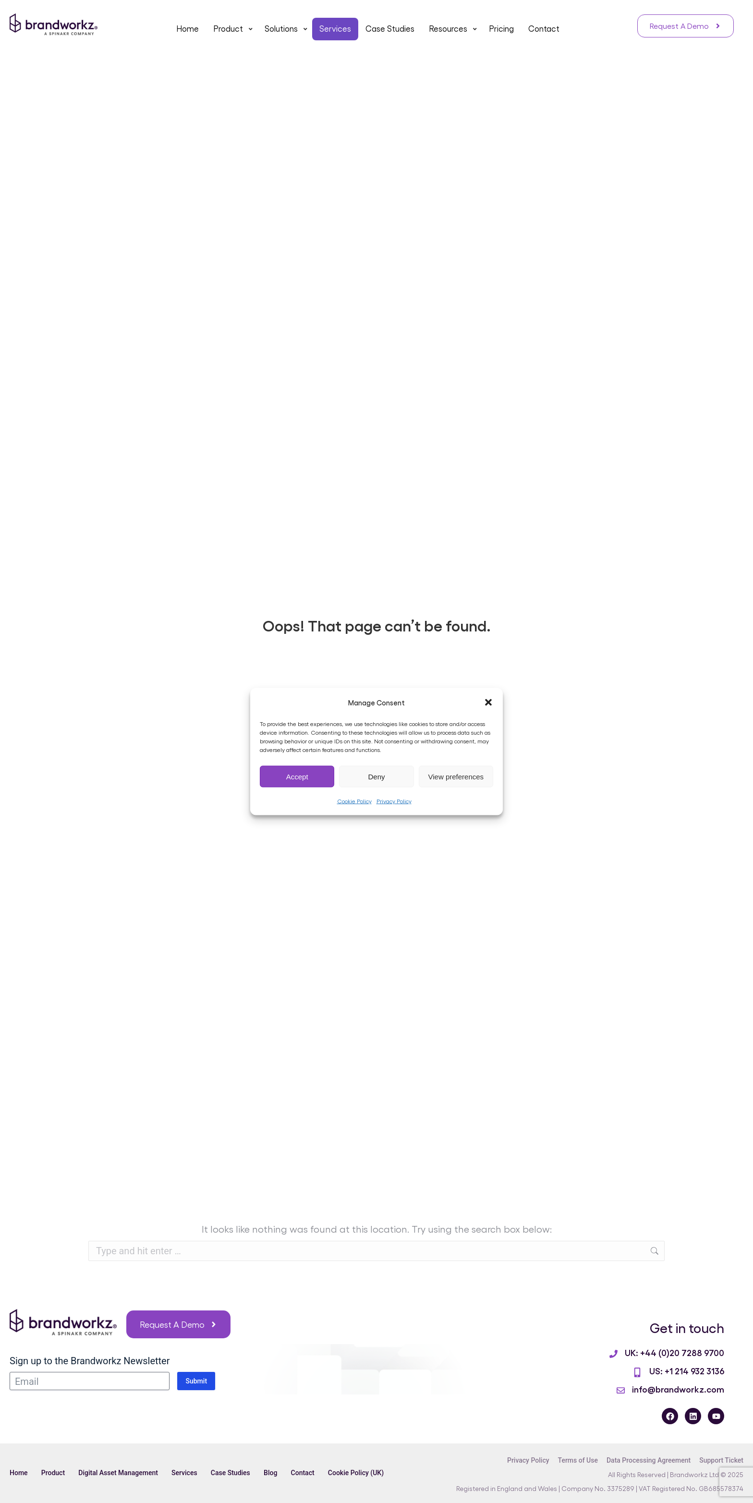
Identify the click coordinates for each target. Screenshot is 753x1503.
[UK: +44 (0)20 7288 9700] (613, 1354)
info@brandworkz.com (678, 1388)
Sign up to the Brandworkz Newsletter (90, 1361)
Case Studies (234, 1473)
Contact (307, 1473)
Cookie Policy (354, 801)
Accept (297, 776)
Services (187, 1473)
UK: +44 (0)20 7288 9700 (674, 1352)
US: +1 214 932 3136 (686, 1370)
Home (19, 1473)
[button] (488, 702)
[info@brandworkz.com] (621, 1390)
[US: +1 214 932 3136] (637, 1372)
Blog (274, 1473)
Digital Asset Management (120, 1473)
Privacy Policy (394, 801)
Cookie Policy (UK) (361, 1473)
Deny (376, 776)
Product (54, 1473)
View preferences (456, 776)
